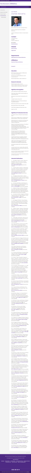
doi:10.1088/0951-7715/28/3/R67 (17, 342)
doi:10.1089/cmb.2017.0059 (20, 297)
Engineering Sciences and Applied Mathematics (18, 57)
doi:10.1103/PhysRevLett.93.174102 (19, 442)
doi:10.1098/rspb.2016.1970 (18, 303)
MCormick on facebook (13, 469)
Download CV (13, 66)
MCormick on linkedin (15, 469)
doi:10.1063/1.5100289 (22, 254)
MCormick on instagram (17, 469)
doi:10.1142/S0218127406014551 (17, 432)
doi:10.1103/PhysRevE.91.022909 (19, 336)
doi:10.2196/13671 (24, 262)
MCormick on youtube (19, 469)
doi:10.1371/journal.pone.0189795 (17, 290)
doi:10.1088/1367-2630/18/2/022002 (21, 319)
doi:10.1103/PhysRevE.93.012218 (21, 325)
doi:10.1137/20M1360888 (15, 186)
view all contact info (15, 459)
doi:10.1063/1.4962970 (15, 309)
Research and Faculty (3, 12)
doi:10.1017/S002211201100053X (19, 392)
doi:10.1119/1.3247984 (20, 397)
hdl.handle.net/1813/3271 (15, 427)
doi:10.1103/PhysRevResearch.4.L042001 (18, 180)
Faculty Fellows (3, 17)
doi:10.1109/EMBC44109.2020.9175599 (17, 235)
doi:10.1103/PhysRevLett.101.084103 (17, 409)
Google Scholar (13, 50)
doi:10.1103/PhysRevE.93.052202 (22, 314)
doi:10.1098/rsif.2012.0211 (21, 380)
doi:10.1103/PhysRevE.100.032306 (17, 249)
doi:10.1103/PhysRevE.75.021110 (17, 415)
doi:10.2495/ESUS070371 (24, 421)
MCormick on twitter (12, 469)
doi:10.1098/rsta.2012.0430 (16, 369)
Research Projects (14, 48)
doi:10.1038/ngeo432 (15, 404)
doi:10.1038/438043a (24, 437)
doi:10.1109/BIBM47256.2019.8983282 (17, 243)
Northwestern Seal (15, 465)
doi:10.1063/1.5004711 (19, 278)
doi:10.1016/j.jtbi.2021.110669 (16, 197)
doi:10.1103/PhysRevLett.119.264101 (17, 284)
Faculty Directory (3, 15)
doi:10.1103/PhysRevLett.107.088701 (19, 386)
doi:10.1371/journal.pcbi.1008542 (17, 205)
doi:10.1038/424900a (15, 447)
